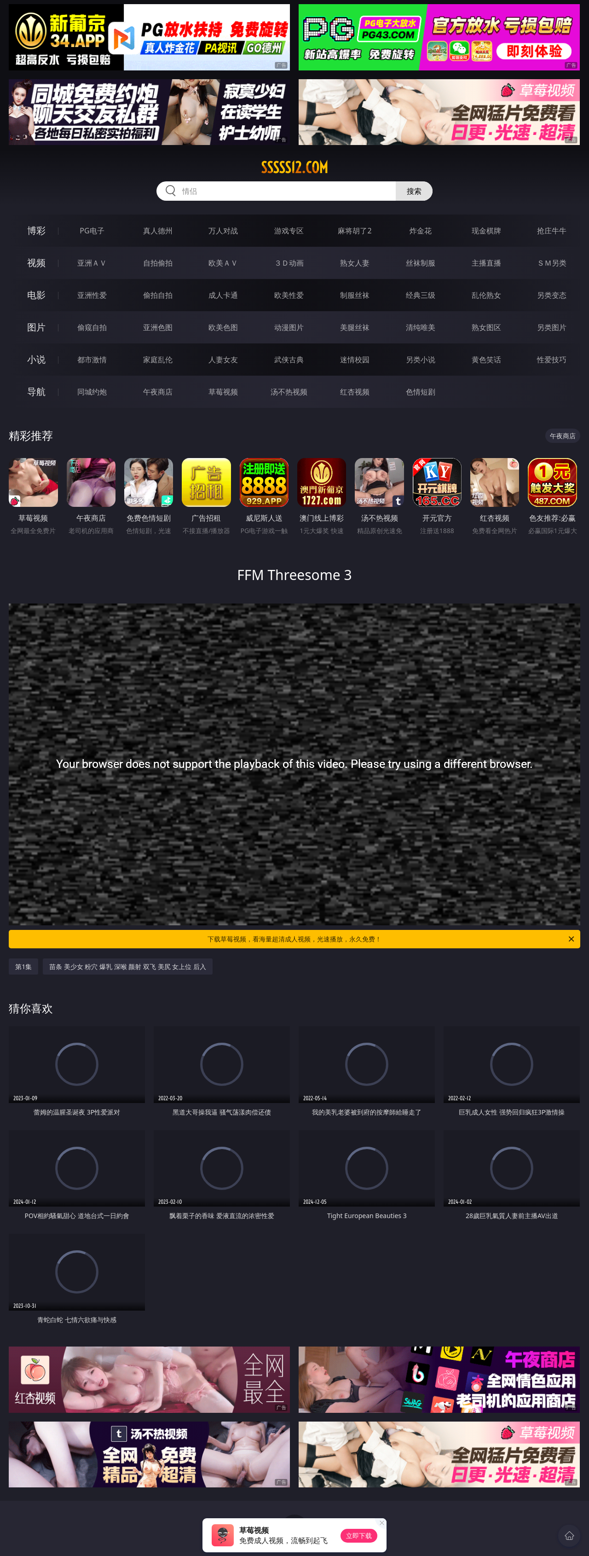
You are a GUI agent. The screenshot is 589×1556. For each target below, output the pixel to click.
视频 (36, 262)
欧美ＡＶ (223, 263)
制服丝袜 (355, 295)
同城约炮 (92, 392)
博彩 (36, 230)
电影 (36, 295)
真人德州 (158, 231)
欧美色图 (223, 327)
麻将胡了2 (354, 231)
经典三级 (420, 295)
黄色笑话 (486, 359)
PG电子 (92, 231)
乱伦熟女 (486, 295)
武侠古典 (289, 359)
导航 (36, 391)
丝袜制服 (420, 263)
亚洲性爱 (92, 295)
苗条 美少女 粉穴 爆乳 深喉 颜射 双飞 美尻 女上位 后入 (127, 966)
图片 (36, 327)
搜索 (414, 191)
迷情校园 (355, 359)
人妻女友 (223, 359)
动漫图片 (289, 327)
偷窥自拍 (92, 327)
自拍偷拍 (158, 263)
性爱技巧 (551, 359)
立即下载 (359, 1535)
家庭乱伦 (158, 359)
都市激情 (92, 359)
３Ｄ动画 (289, 263)
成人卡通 (223, 295)
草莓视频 (223, 392)
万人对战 (223, 231)
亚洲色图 (158, 327)
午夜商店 (158, 392)
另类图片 (551, 327)
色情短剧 (420, 392)
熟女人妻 (355, 263)
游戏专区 (289, 231)
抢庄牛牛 (551, 231)
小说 (36, 359)
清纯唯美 (420, 327)
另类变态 (551, 295)
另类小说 (420, 359)
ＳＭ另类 (551, 263)
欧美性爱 (289, 295)
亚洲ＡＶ (92, 263)
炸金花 (421, 231)
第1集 (23, 966)
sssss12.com (294, 167)
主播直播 (486, 263)
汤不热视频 (289, 392)
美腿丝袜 (355, 327)
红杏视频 (355, 392)
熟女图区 (486, 327)
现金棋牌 (486, 231)
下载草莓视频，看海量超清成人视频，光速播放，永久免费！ (392, 939)
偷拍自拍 (158, 295)
